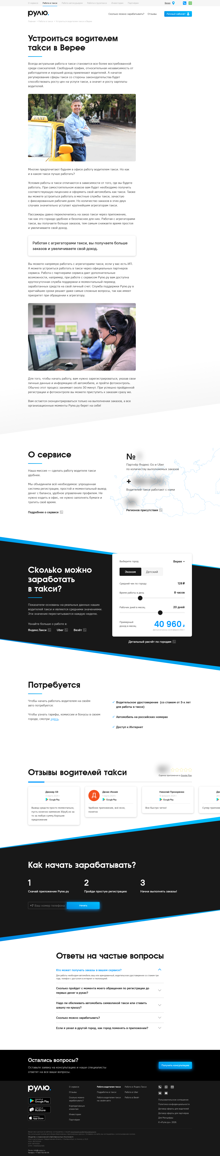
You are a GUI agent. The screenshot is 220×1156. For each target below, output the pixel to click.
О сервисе (33, 3)
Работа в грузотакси (97, 3)
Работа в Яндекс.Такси (136, 1086)
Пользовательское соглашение (173, 1099)
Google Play (186, 775)
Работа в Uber (131, 1092)
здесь (55, 719)
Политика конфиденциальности (174, 1104)
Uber (60, 630)
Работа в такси (50, 3)
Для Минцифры (165, 1117)
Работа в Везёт (132, 1097)
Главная (32, 21)
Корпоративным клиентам (77, 1107)
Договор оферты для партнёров (173, 1113)
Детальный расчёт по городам (150, 642)
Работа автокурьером (72, 3)
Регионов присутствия (142, 510)
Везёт (78, 630)
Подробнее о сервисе (43, 512)
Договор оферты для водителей (173, 1108)
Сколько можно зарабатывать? (126, 13)
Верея (177, 561)
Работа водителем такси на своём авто (109, 1099)
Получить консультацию (175, 1065)
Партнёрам (133, 3)
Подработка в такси (106, 1092)
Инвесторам (117, 3)
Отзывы (152, 13)
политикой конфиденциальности (83, 1132)
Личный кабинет (176, 13)
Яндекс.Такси (37, 630)
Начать (83, 905)
